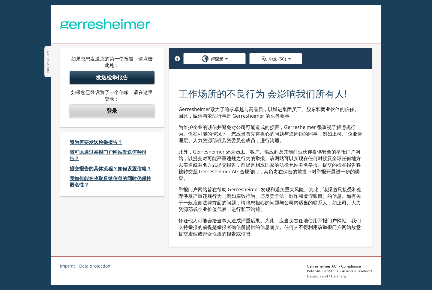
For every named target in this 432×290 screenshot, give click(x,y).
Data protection (94, 266)
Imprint (67, 266)
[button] (177, 58)
